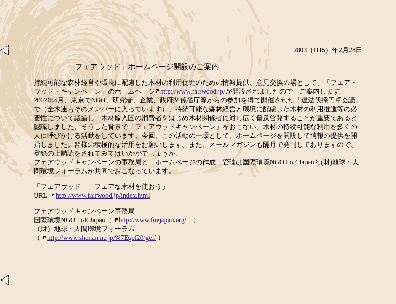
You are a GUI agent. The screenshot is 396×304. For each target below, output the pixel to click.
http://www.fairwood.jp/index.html (100, 195)
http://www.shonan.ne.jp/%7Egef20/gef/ (99, 237)
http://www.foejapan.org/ (150, 219)
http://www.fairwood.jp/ (190, 91)
